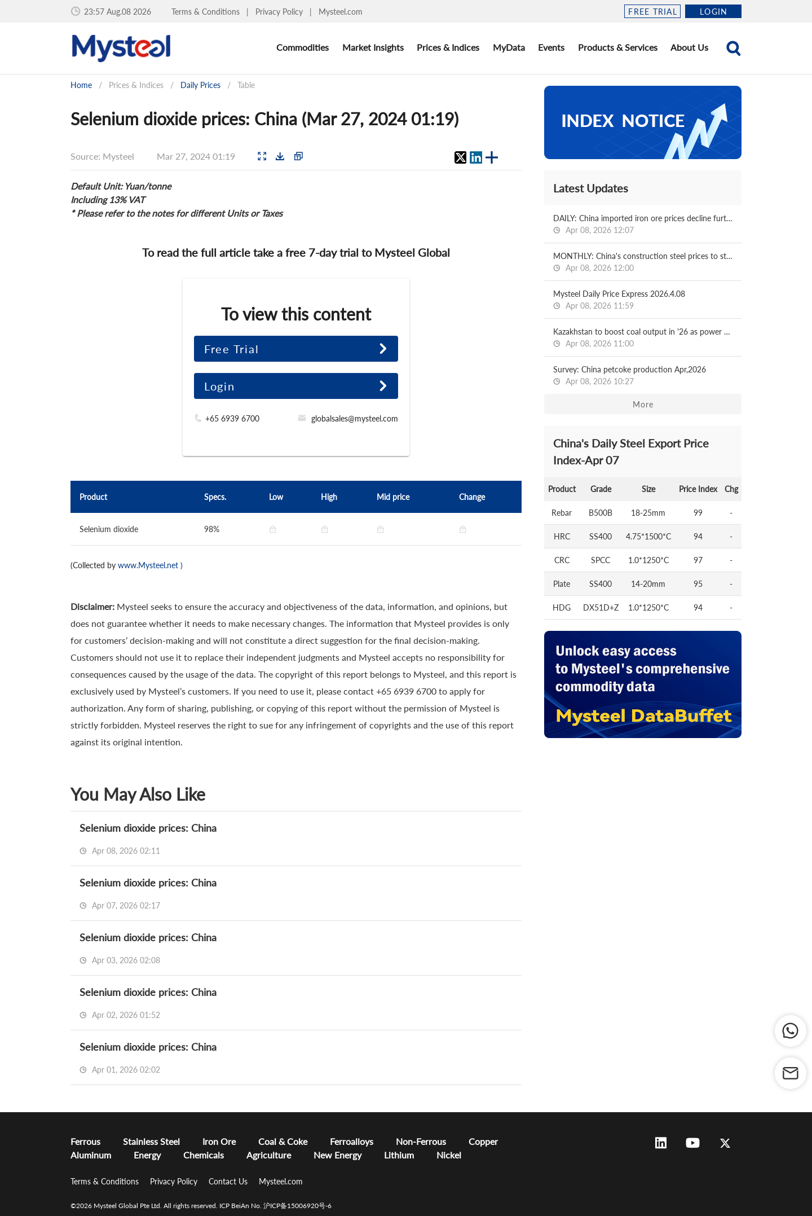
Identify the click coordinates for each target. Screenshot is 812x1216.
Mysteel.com (341, 11)
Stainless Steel (151, 1141)
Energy (147, 1154)
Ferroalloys (351, 1141)
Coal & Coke (282, 1141)
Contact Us (229, 1181)
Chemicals (203, 1154)
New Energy (337, 1154)
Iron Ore (219, 1141)
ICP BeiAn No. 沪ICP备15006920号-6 (275, 1205)
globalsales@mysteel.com (354, 418)
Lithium (399, 1154)
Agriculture (268, 1154)
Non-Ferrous (421, 1141)
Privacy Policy (280, 11)
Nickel (448, 1154)
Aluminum (90, 1154)
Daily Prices (200, 85)
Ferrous (85, 1141)
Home (81, 85)
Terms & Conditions (206, 11)
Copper (483, 1141)
